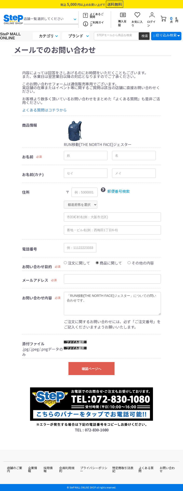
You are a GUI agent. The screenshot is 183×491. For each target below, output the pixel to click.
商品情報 (29, 125)
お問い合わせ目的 (37, 266)
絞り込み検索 (166, 35)
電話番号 (29, 249)
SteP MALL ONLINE (10, 36)
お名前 (27, 157)
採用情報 (48, 469)
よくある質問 (146, 469)
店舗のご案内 (14, 469)
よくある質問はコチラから (44, 110)
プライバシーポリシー (93, 469)
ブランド (75, 36)
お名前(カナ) (33, 174)
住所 (26, 192)
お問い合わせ (167, 469)
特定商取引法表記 (122, 469)
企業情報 (32, 469)
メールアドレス (35, 280)
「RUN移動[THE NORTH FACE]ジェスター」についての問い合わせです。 (112, 303)
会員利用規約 (66, 469)
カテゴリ (46, 36)
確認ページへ (91, 369)
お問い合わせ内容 (37, 298)
